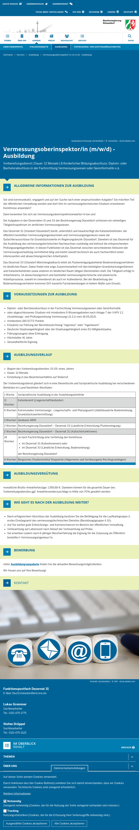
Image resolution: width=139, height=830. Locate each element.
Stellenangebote (39, 47)
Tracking (13, 811)
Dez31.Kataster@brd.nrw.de (29, 693)
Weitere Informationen (17, 793)
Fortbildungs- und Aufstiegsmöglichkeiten (97, 47)
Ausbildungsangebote (25, 564)
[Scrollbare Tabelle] (69, 428)
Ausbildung (61, 47)
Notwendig (14, 801)
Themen (9, 756)
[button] (51, 12)
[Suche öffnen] (131, 38)
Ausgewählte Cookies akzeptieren (26, 823)
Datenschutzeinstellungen (69, 768)
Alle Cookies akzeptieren (69, 823)
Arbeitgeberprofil (13, 47)
